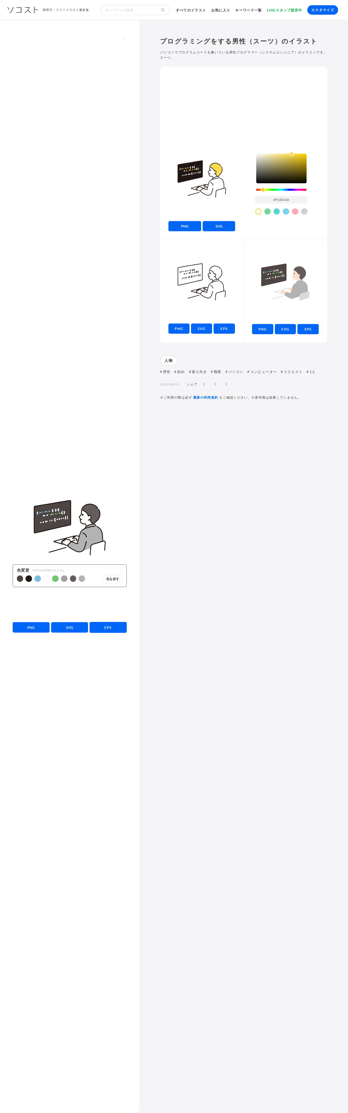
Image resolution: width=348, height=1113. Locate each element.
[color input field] (281, 199)
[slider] (281, 190)
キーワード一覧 (248, 10)
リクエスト (293, 372)
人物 (168, 360)
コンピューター (263, 372)
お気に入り (220, 10)
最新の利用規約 (205, 397)
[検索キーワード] (128, 10)
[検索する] (163, 10)
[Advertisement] (70, 604)
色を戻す (112, 579)
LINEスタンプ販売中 (284, 10)
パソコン (235, 372)
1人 (313, 372)
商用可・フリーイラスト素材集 (66, 10)
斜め (181, 372)
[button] (20, 578)
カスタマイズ (322, 10)
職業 (217, 372)
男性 (167, 372)
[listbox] (281, 168)
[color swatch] (258, 211)
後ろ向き (199, 372)
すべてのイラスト (191, 10)
